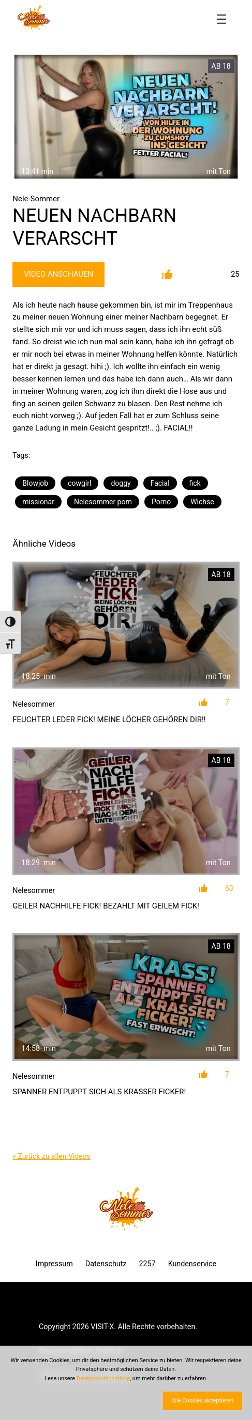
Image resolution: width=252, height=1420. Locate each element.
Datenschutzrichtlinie (103, 1378)
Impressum (54, 1263)
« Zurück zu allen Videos (51, 1156)
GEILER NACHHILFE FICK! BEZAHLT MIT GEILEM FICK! (105, 906)
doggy (120, 483)
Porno (161, 502)
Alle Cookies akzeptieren (202, 1400)
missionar (38, 502)
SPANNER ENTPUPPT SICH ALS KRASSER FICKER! (99, 1091)
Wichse (202, 502)
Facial (160, 483)
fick (195, 483)
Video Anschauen (58, 274)
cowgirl (79, 483)
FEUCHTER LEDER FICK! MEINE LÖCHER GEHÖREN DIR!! (108, 719)
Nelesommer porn (103, 502)
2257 (147, 1263)
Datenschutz (106, 1263)
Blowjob (35, 483)
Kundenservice (192, 1263)
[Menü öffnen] (221, 19)
